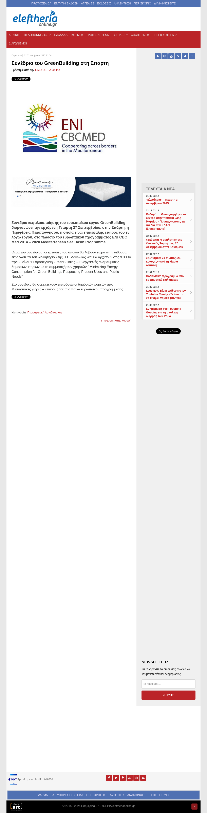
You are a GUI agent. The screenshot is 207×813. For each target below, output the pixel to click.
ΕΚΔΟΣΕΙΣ (104, 3)
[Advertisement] (168, 430)
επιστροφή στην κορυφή (116, 320)
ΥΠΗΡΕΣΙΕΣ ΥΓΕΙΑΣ (70, 795)
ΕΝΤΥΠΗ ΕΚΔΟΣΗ (66, 3)
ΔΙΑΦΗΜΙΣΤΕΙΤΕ (165, 3)
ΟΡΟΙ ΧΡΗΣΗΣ (96, 795)
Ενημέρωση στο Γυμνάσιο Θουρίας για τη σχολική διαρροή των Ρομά (163, 312)
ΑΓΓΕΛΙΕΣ (87, 3)
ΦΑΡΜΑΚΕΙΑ (46, 795)
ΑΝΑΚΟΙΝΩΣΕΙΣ (137, 795)
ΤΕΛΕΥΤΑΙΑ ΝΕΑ (160, 189)
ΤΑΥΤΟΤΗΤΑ (116, 795)
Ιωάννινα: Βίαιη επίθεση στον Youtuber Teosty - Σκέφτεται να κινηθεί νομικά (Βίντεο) (166, 294)
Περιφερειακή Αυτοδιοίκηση (44, 312)
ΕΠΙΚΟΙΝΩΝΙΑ (160, 795)
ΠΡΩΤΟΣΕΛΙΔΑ (41, 3)
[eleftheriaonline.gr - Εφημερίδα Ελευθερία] (36, 19)
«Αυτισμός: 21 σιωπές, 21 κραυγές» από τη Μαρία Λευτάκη (163, 261)
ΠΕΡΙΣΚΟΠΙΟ (142, 3)
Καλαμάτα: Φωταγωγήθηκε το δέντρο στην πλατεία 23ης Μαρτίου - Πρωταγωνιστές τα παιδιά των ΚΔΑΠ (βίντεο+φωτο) (166, 221)
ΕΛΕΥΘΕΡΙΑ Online (47, 70)
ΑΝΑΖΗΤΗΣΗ (122, 3)
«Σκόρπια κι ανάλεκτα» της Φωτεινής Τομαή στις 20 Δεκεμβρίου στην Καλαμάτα (164, 243)
